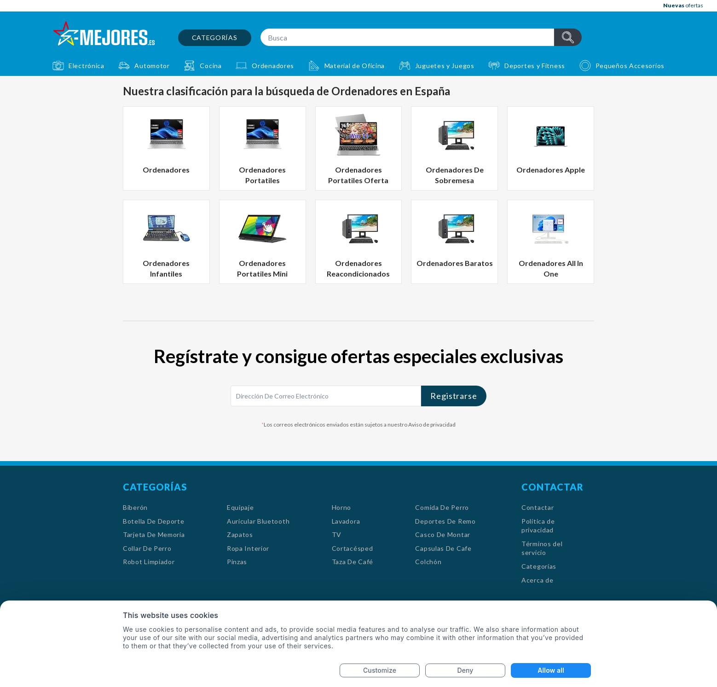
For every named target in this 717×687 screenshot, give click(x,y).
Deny (465, 670)
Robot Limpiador (149, 562)
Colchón (428, 562)
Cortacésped (352, 548)
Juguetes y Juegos (444, 65)
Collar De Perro (147, 548)
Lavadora (346, 521)
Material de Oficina (354, 65)
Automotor (151, 65)
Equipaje (240, 507)
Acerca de (537, 580)
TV (336, 534)
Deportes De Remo (445, 521)
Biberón (135, 507)
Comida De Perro (442, 507)
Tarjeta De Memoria (154, 534)
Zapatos (240, 534)
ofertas (683, 5)
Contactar (537, 507)
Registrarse (453, 396)
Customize (379, 670)
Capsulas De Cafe (443, 548)
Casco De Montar (442, 534)
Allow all (551, 670)
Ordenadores (273, 65)
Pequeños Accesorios (630, 65)
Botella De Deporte (154, 521)
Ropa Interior (248, 548)
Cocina (210, 65)
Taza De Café (352, 562)
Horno (342, 507)
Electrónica (86, 65)
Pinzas (237, 562)
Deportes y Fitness (534, 65)
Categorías (214, 37)
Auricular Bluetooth (258, 521)
